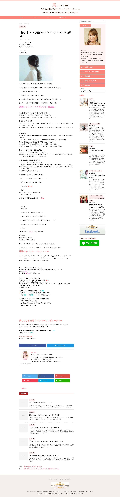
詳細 (42, 198)
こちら (31, 231)
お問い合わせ (62, 17)
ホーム (21, 17)
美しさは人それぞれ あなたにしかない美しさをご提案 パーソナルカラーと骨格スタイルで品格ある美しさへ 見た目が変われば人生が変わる (60, 491)
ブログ (49, 17)
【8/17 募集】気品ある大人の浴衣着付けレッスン (44, 455)
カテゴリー (83, 89)
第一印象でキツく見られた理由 (33, 466)
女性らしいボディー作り (96, 128)
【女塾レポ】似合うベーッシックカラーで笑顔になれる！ (46, 441)
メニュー (35, 17)
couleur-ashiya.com (26, 363)
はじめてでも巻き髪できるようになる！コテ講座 (44, 427)
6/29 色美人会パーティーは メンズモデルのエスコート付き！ (41, 468)
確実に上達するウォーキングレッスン (40, 402)
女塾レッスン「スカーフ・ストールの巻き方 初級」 (45, 415)
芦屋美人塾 (23, 388)
